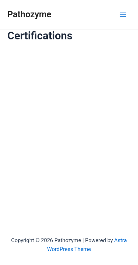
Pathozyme (29, 14)
